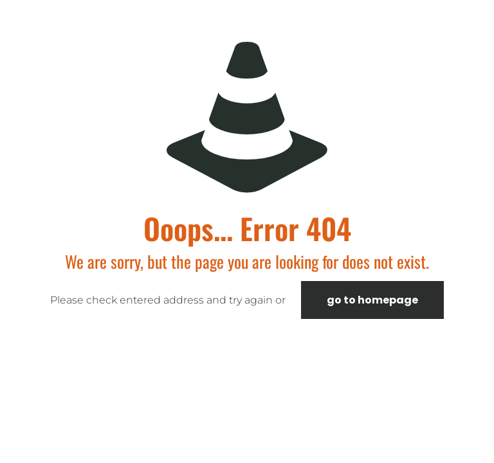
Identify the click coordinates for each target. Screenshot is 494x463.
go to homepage (372, 300)
